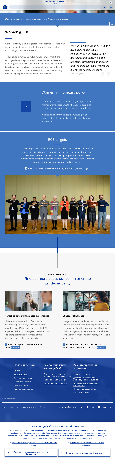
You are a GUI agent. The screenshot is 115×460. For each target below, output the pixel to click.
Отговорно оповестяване (55, 383)
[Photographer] (50, 309)
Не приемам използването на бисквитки (84, 453)
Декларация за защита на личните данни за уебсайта (85, 378)
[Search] (56, 7)
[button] (110, 2)
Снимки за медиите (22, 381)
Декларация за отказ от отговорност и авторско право (57, 375)
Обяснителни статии (23, 378)
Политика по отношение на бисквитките (85, 384)
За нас (17, 370)
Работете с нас (20, 374)
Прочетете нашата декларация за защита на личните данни (34, 443)
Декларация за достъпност (85, 389)
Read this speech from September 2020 (23, 346)
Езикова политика (81, 392)
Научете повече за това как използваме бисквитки (87, 443)
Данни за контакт (21, 385)
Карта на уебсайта (10, 398)
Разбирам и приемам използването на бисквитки (31, 453)
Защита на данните (82, 374)
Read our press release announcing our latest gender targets (59, 168)
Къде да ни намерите (23, 389)
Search (104, 7)
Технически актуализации (55, 380)
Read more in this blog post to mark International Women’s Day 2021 (82, 346)
